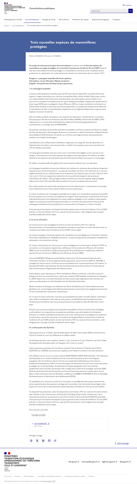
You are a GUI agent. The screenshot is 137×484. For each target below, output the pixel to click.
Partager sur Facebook (31, 441)
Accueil (6, 25)
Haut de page (123, 443)
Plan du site (7, 476)
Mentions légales (29, 476)
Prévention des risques (80, 20)
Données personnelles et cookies (75, 476)
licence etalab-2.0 (47, 481)
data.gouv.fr (124, 462)
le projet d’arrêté (38, 415)
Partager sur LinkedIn (43, 441)
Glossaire (17, 476)
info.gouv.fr (72, 462)
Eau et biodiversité (32, 20)
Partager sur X (37, 441)
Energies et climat (48, 20)
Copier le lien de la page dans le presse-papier (55, 441)
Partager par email (49, 441)
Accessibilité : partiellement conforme (49, 476)
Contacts (91, 476)
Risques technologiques (100, 20)
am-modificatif (40, 423)
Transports (116, 20)
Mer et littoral (64, 20)
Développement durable (13, 20)
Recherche (130, 11)
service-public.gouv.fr (89, 462)
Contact (128, 5)
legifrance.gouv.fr (108, 462)
